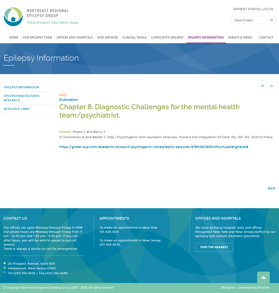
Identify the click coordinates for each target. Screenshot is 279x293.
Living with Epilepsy (167, 37)
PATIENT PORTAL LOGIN (253, 9)
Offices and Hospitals (74, 37)
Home (13, 37)
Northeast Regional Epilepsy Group (40, 16)
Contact (266, 37)
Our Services (107, 37)
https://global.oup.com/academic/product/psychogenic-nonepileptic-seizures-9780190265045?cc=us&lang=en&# (153, 147)
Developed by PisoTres (253, 287)
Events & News (240, 37)
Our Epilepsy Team (37, 37)
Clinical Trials (134, 37)
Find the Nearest (214, 247)
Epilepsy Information (206, 37)
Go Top (263, 277)
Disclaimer (228, 287)
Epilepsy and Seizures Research (22, 98)
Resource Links (16, 109)
